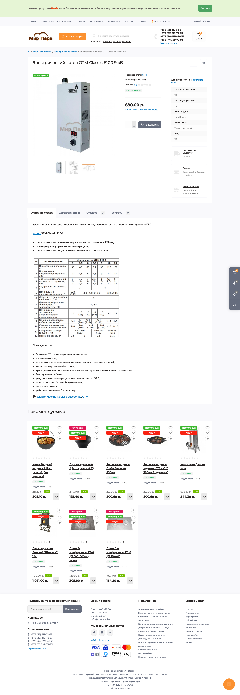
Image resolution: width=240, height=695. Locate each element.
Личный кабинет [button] (201, 21)
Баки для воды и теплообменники (156, 624)
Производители (194, 638)
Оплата (80, 21)
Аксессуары (144, 646)
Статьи (142, 21)
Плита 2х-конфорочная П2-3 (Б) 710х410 (118, 552)
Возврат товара (194, 631)
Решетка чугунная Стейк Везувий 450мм (118, 468)
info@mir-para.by (100, 640)
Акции (129, 21)
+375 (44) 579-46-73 (172, 36)
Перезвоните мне (37, 648)
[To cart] (56, 496)
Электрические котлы (65, 51)
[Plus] (134, 123)
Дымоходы (144, 620)
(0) (135, 85)
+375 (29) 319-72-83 (171, 33)
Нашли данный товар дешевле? (141, 109)
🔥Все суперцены (162, 21)
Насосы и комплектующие (152, 657)
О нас (33, 21)
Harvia (54, 8)
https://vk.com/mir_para (110, 632)
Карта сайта (192, 635)
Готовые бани (145, 653)
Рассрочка (96, 21)
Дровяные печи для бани (151, 609)
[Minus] (134, 127)
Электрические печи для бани (154, 613)
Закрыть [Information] (205, 8)
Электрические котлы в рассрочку (58, 396)
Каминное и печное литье (151, 635)
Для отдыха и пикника (150, 638)
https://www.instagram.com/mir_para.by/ (102, 632)
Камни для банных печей (151, 631)
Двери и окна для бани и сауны (154, 627)
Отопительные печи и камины (154, 616)
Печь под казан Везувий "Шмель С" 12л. (45, 552)
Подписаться (72, 609)
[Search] (94, 36)
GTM (144, 75)
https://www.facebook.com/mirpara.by (94, 632)
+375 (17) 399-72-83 (171, 39)
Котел (37, 233)
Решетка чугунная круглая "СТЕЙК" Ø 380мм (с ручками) (156, 468)
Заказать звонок (168, 43)
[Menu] (72, 36)
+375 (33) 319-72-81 (171, 29)
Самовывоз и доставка (56, 21)
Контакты (114, 21)
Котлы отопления (42, 51)
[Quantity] (128, 124)
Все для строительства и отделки (155, 642)
